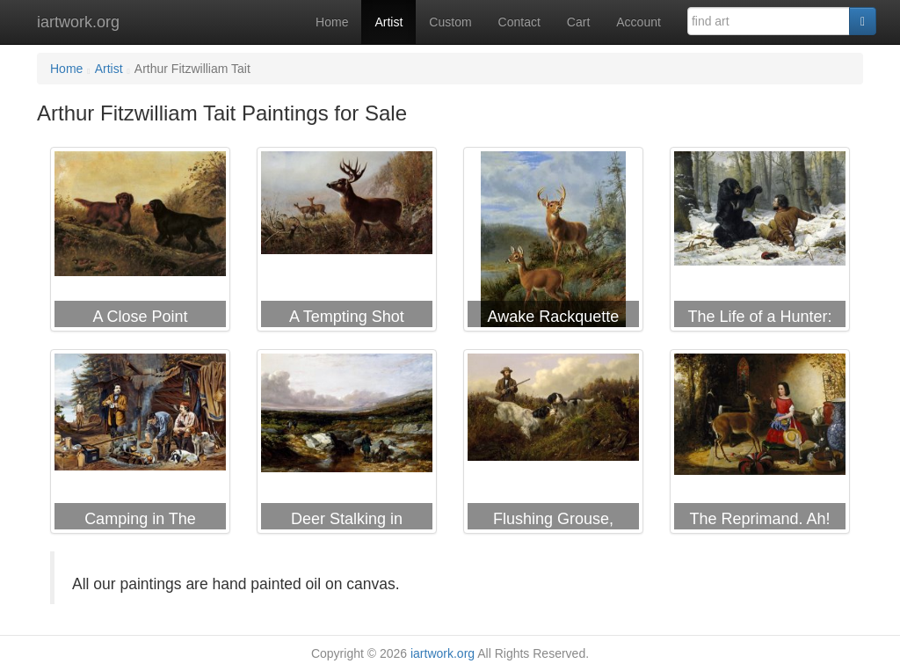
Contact (519, 22)
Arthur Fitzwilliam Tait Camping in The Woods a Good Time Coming (140, 445)
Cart (578, 22)
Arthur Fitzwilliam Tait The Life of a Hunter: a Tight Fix (760, 242)
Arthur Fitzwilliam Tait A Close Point (140, 242)
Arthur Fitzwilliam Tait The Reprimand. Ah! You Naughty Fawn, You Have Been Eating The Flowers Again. (760, 445)
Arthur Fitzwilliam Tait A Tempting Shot (347, 242)
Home (332, 22)
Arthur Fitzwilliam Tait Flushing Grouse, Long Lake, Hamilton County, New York (553, 445)
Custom (450, 22)
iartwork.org (78, 22)
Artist (388, 22)
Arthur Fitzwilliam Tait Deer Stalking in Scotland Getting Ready (347, 445)
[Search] (862, 21)
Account (638, 22)
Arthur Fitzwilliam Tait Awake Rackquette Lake (553, 242)
